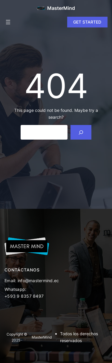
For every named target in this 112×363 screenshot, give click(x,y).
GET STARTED (87, 21)
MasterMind (61, 8)
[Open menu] (8, 22)
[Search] (81, 132)
